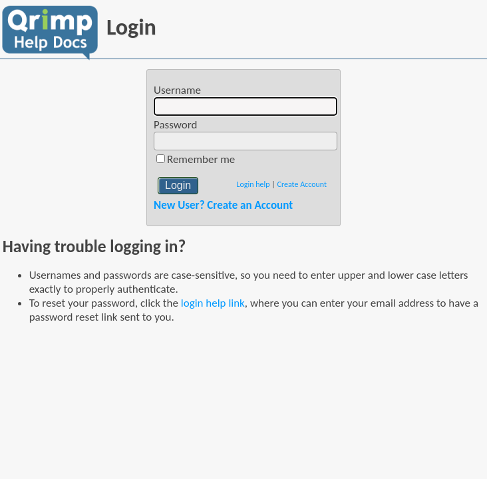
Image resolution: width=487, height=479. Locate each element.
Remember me (201, 159)
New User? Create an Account (223, 205)
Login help (252, 184)
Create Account (302, 184)
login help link (213, 303)
